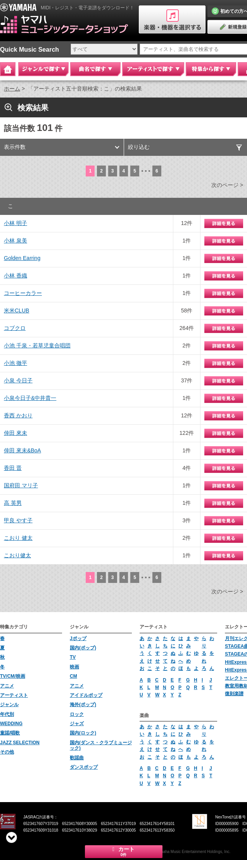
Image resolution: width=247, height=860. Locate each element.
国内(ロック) (83, 733)
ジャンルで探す (43, 69)
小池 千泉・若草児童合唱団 (37, 345)
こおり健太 (17, 555)
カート (124, 851)
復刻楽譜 (234, 693)
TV (73, 657)
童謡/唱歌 (10, 733)
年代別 (7, 714)
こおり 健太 (18, 538)
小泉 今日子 (18, 380)
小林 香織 (15, 275)
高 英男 (13, 503)
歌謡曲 (77, 758)
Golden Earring (22, 258)
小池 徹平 (15, 363)
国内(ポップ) (83, 648)
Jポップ (78, 638)
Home (8, 69)
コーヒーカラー (23, 293)
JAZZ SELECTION (20, 742)
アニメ (7, 686)
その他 (7, 752)
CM (73, 676)
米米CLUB (16, 310)
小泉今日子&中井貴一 (30, 398)
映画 (74, 667)
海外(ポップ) (83, 704)
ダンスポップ (84, 767)
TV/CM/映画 (12, 676)
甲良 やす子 (18, 520)
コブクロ (15, 328)
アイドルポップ (86, 695)
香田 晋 (13, 468)
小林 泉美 (15, 240)
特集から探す (211, 69)
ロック (77, 714)
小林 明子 (15, 223)
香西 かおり (18, 415)
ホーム (12, 88)
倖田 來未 (15, 433)
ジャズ (77, 723)
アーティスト (14, 695)
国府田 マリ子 (21, 485)
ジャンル (9, 704)
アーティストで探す (153, 69)
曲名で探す (95, 69)
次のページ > (227, 185)
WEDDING (11, 723)
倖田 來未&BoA (22, 450)
